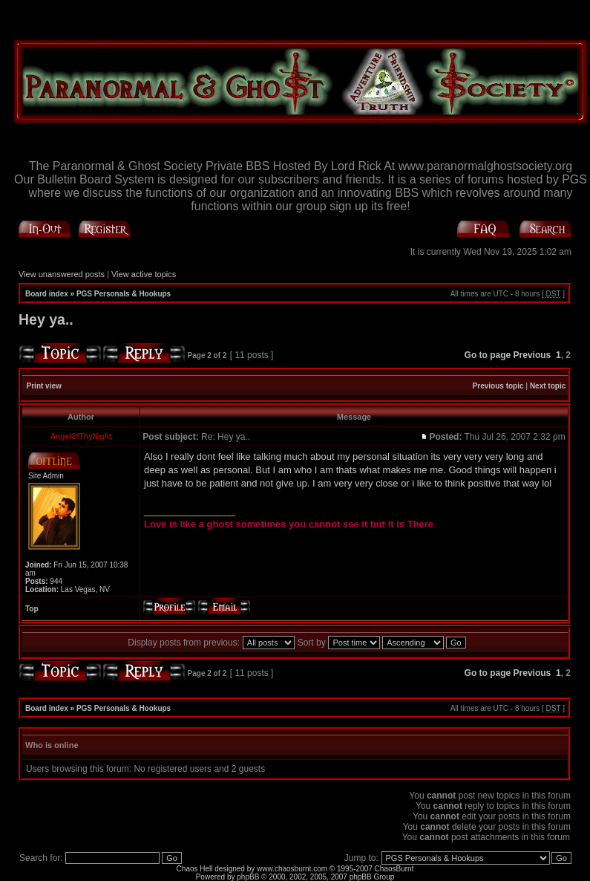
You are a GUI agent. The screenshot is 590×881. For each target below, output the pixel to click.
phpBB (248, 877)
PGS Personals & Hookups (123, 294)
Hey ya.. (46, 319)
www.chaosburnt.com (292, 869)
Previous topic (498, 386)
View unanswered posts (62, 274)
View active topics (143, 274)
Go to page (488, 355)
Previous (532, 355)
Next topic (548, 386)
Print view (44, 386)
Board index (46, 294)
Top (32, 609)
